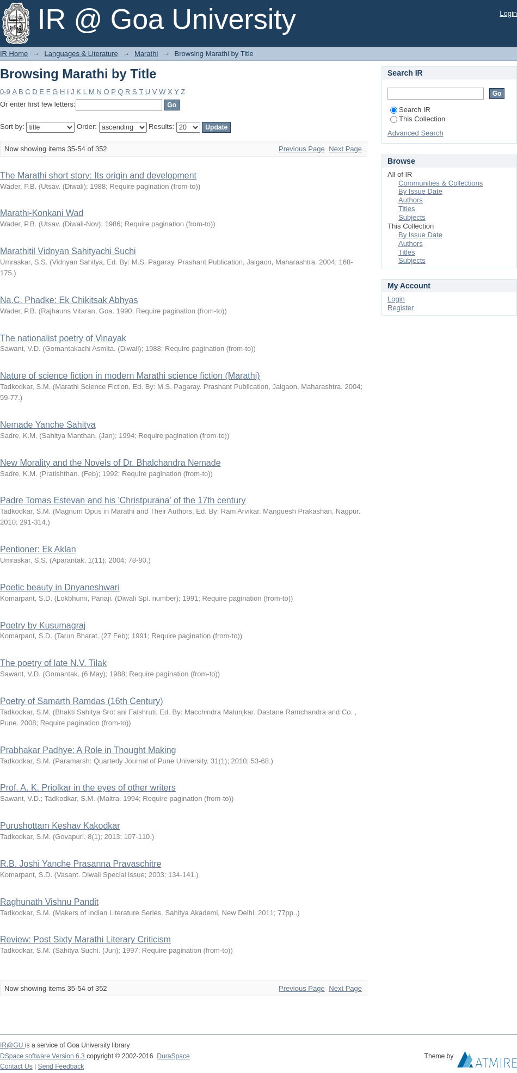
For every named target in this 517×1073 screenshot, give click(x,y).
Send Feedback (61, 1066)
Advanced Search (415, 133)
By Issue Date (420, 191)
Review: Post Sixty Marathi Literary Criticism (85, 939)
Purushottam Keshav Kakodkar (60, 825)
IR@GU (12, 1045)
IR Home (14, 54)
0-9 (5, 92)
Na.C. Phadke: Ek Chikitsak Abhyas (69, 300)
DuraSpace (173, 1056)
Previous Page (302, 149)
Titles (406, 209)
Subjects (412, 217)
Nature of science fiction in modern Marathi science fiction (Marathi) (130, 375)
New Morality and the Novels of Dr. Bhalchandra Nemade (110, 462)
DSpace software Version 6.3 (43, 1056)
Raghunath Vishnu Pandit (49, 901)
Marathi (146, 54)
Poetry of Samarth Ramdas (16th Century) (81, 701)
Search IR (410, 110)
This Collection (417, 119)
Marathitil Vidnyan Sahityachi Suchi (68, 251)
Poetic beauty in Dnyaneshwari (60, 587)
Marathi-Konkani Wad (41, 213)
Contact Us (16, 1066)
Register (400, 308)
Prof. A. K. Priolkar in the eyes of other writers (88, 787)
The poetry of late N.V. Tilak (53, 663)
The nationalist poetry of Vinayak (63, 338)
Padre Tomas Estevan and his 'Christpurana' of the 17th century (122, 500)
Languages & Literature (81, 54)
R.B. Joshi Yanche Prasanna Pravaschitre (80, 863)
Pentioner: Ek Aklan (38, 549)
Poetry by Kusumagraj (42, 625)
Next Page (345, 149)
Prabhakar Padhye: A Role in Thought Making (88, 750)
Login (508, 13)
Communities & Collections (440, 183)
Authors (410, 200)
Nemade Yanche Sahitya (48, 424)
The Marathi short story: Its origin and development (98, 175)
